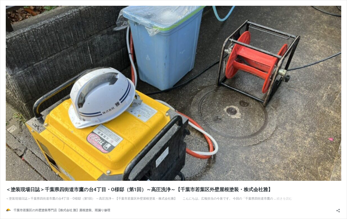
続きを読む (284, 198)
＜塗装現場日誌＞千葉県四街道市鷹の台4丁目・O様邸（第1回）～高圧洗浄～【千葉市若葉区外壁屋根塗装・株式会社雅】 (139, 189)
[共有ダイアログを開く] (338, 209)
